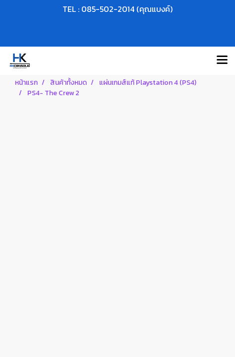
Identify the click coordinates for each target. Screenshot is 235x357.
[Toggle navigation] (222, 60)
